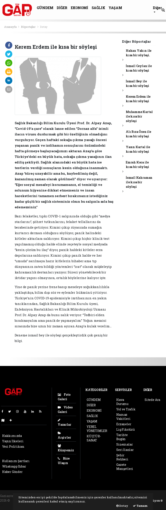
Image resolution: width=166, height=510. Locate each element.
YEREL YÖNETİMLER (97, 429)
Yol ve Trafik (126, 409)
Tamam (140, 506)
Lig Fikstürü (125, 429)
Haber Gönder (12, 472)
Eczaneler (123, 424)
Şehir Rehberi (122, 457)
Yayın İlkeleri (12, 441)
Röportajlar (28, 27)
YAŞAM (115, 7)
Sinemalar (124, 444)
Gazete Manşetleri (124, 467)
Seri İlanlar (125, 450)
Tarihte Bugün (122, 437)
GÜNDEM (45, 7)
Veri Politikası (13, 446)
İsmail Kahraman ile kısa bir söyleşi (139, 182)
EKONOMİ (79, 7)
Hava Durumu (122, 402)
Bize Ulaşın (64, 460)
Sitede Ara (152, 400)
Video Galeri (65, 409)
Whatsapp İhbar (14, 466)
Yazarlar (64, 423)
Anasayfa (10, 27)
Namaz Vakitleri (123, 417)
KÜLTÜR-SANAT (94, 438)
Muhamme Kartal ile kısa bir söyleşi (139, 116)
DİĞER (62, 7)
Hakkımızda (12, 436)
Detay (44, 27)
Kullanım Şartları (16, 461)
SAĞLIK (98, 7)
